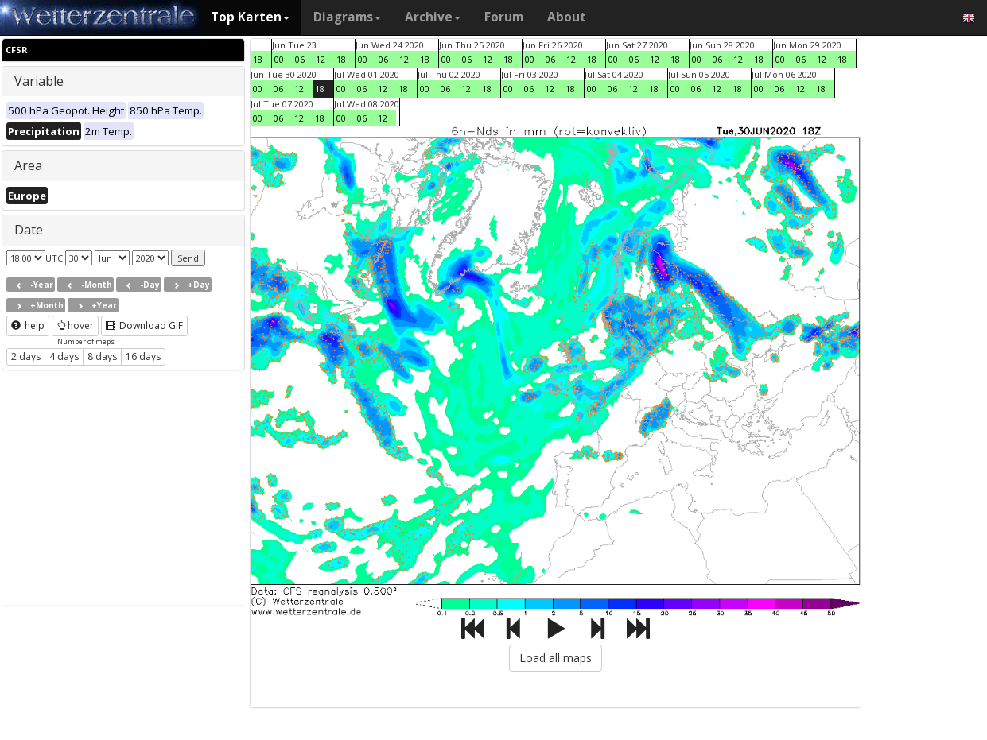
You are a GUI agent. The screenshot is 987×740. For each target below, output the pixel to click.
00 (279, 59)
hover (75, 325)
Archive (432, 17)
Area (28, 165)
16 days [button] (143, 356)
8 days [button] (102, 356)
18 (257, 59)
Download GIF (144, 325)
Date (28, 229)
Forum (503, 17)
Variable (39, 81)
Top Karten (250, 17)
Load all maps (555, 657)
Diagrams (347, 17)
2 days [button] (26, 356)
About (566, 17)
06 (300, 59)
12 (320, 59)
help (28, 325)
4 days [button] (64, 356)
